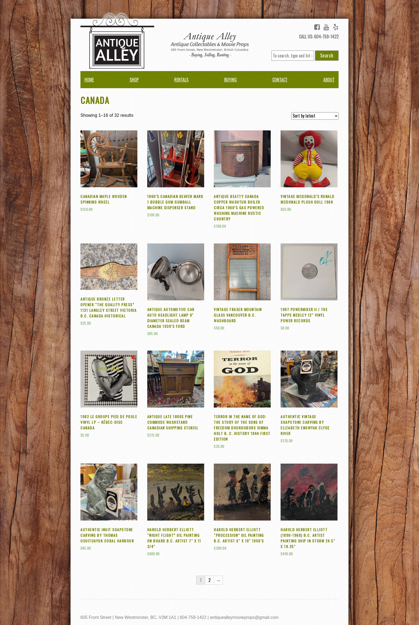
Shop (134, 79)
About (329, 79)
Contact (280, 79)
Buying (230, 79)
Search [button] (326, 55)
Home (89, 79)
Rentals (181, 79)
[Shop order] (315, 116)
